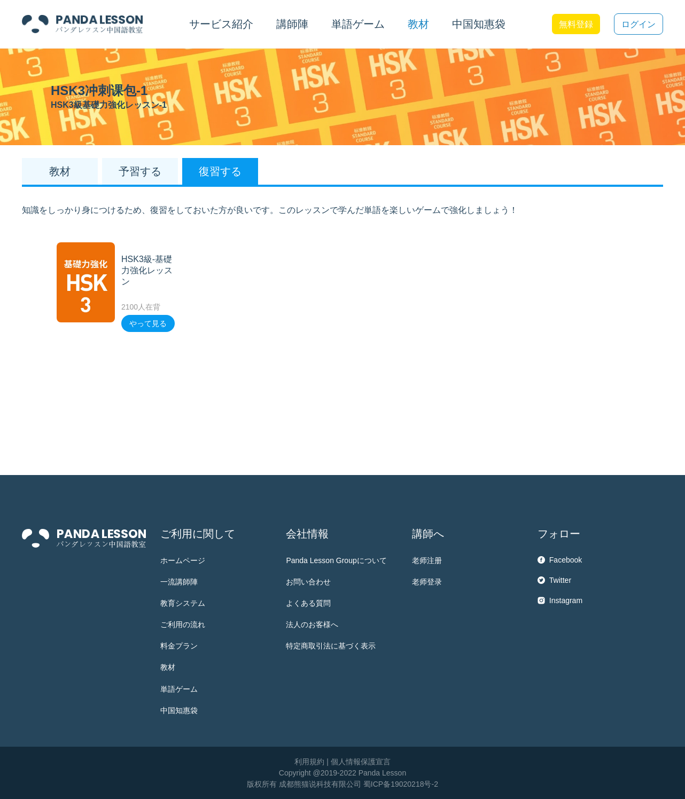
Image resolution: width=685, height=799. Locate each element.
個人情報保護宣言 (361, 761)
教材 (167, 667)
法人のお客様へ (312, 624)
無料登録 (576, 24)
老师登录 (427, 582)
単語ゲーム (179, 689)
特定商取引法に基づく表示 (331, 646)
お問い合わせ (308, 582)
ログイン (638, 24)
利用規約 (309, 761)
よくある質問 (308, 603)
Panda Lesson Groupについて (336, 560)
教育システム (182, 603)
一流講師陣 (179, 582)
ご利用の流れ (182, 624)
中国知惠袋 (478, 24)
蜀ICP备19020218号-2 (400, 784)
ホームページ (182, 560)
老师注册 (427, 560)
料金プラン (179, 646)
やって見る (148, 323)
